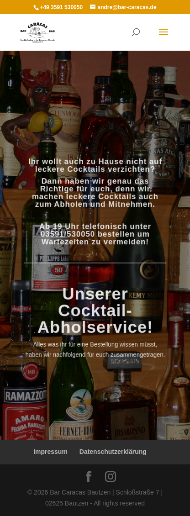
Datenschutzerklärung (113, 451)
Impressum (50, 451)
